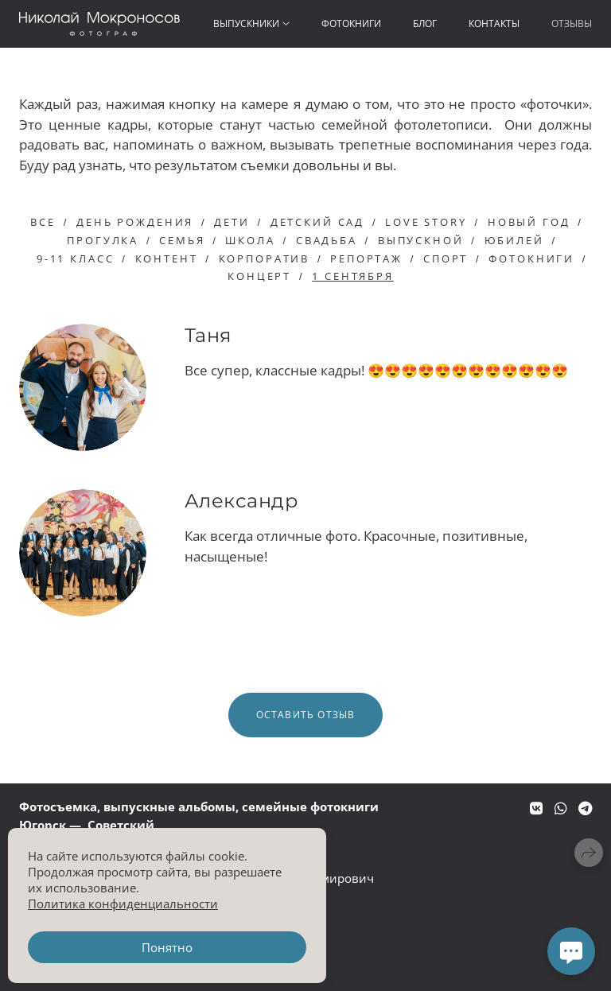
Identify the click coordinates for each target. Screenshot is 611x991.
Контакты (494, 23)
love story (426, 222)
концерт (259, 276)
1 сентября (353, 276)
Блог (425, 23)
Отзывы (571, 23)
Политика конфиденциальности (123, 903)
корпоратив (264, 258)
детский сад (317, 222)
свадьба (326, 240)
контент (166, 258)
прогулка (102, 240)
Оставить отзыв (306, 714)
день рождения (134, 222)
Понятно (167, 947)
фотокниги (531, 258)
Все (43, 222)
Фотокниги (351, 23)
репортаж (366, 258)
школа (249, 240)
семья (181, 240)
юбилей (514, 240)
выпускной (421, 240)
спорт (445, 258)
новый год (529, 222)
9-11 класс (76, 258)
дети (231, 222)
